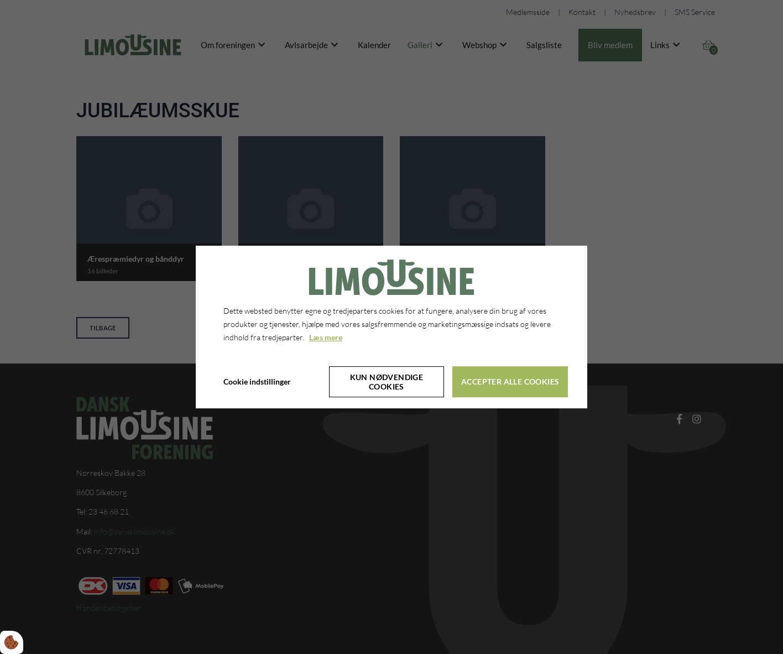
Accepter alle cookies (510, 381)
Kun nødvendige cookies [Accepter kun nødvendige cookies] (387, 381)
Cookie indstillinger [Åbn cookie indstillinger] (257, 381)
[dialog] (391, 327)
